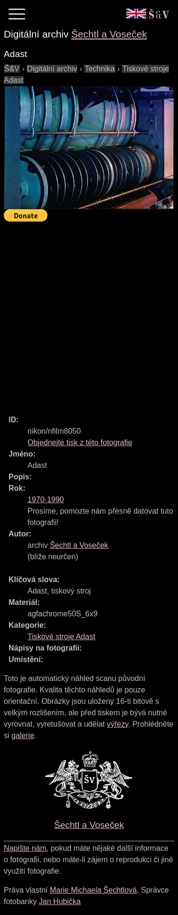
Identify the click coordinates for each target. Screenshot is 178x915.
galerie (22, 735)
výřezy (117, 724)
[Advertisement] (89, 314)
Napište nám (25, 848)
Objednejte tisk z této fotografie (80, 442)
